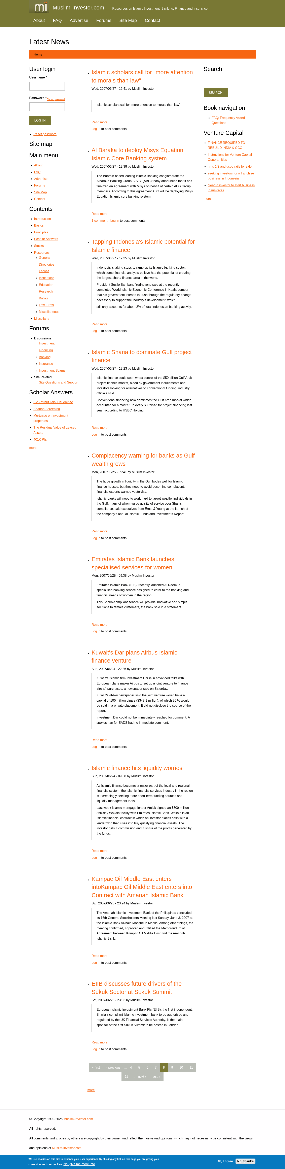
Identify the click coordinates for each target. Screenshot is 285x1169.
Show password (56, 99)
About (39, 20)
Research (46, 291)
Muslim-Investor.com (78, 1119)
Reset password (45, 134)
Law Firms (46, 305)
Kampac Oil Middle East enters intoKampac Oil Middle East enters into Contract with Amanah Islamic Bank (142, 887)
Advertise (79, 20)
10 (181, 1067)
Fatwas (44, 271)
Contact (152, 20)
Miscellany (41, 318)
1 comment (99, 220)
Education (46, 285)
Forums (103, 20)
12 (126, 1076)
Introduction (42, 219)
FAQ (57, 20)
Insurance (46, 363)
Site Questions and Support (58, 382)
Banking (45, 357)
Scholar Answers (46, 239)
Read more (99, 122)
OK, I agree (224, 1161)
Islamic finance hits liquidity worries (137, 768)
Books (43, 298)
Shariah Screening (46, 409)
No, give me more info (79, 1164)
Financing (46, 350)
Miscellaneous (49, 311)
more (91, 1090)
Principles (41, 232)
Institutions (46, 278)
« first (96, 1067)
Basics (39, 225)
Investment (47, 343)
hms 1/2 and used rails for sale (230, 166)
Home (38, 54)
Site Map (128, 20)
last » (156, 1076)
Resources (41, 252)
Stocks (39, 245)
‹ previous (113, 1067)
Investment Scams (52, 370)
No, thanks (245, 1161)
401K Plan (40, 439)
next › (142, 1076)
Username (38, 77)
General (44, 257)
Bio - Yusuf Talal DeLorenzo (53, 402)
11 (191, 1067)
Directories (46, 264)
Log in (96, 129)
